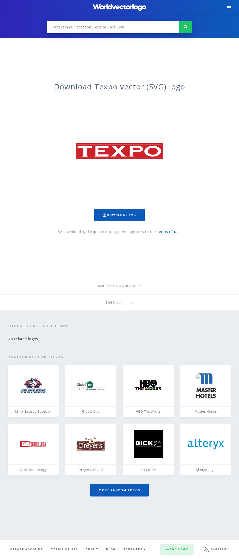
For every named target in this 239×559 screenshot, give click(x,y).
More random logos (119, 490)
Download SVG (119, 215)
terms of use (169, 231)
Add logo (177, 549)
